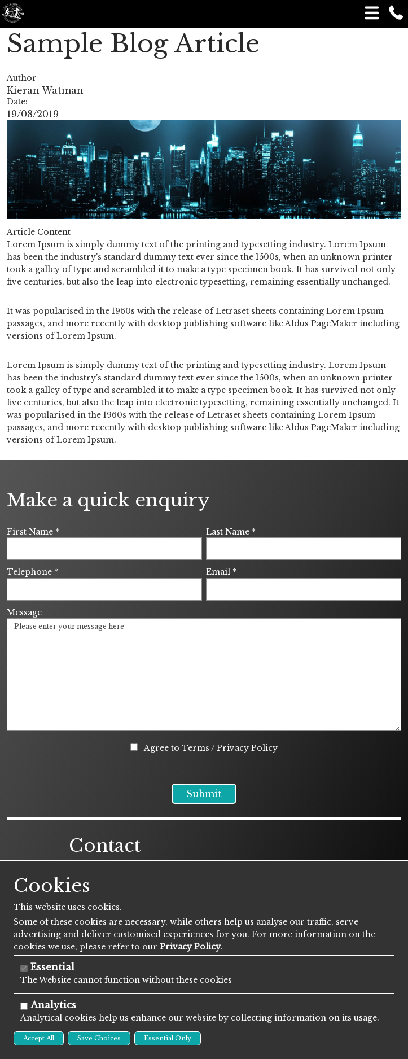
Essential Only (167, 1038)
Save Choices (99, 1038)
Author (22, 78)
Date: (17, 102)
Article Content (39, 232)
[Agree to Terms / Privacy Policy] (134, 747)
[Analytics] (24, 1006)
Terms (195, 748)
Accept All (38, 1038)
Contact (105, 859)
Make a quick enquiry (108, 500)
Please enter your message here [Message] (204, 674)
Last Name (231, 532)
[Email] (303, 589)
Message (24, 612)
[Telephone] (104, 589)
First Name (33, 532)
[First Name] (104, 548)
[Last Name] (303, 548)
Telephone (32, 572)
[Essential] (24, 968)
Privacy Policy (247, 748)
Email (221, 572)
